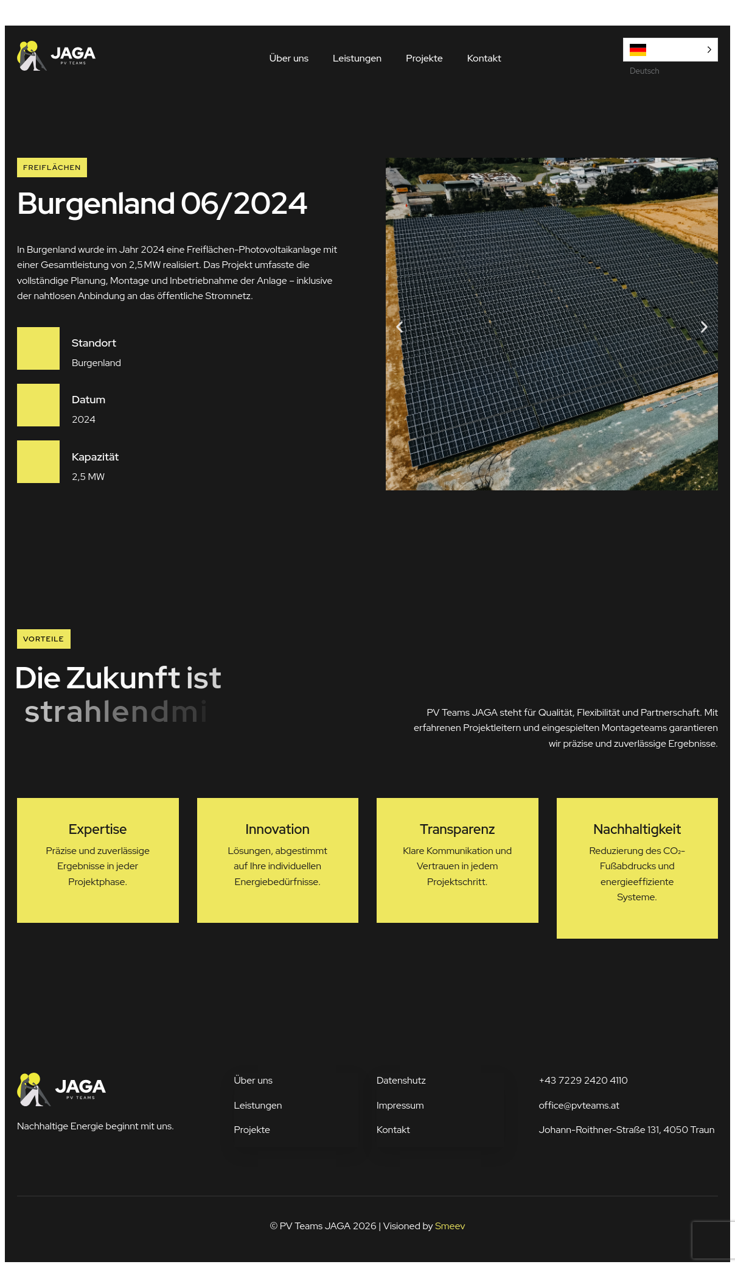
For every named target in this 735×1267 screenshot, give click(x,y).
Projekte (424, 58)
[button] (399, 326)
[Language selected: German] (670, 50)
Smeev (450, 1225)
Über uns (289, 58)
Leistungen (357, 58)
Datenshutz (401, 1080)
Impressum (400, 1105)
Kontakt (484, 58)
